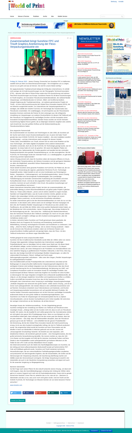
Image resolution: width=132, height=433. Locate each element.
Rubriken (36, 16)
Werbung (114, 1)
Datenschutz (71, 423)
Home (12, 16)
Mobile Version (62, 16)
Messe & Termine (23, 16)
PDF (83, 191)
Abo (52, 16)
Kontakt (121, 1)
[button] (16, 392)
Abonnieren (89, 45)
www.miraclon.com (16, 385)
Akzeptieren (94, 430)
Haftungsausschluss (59, 423)
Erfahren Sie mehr (106, 430)
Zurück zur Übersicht (17, 400)
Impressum (81, 423)
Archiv (45, 16)
